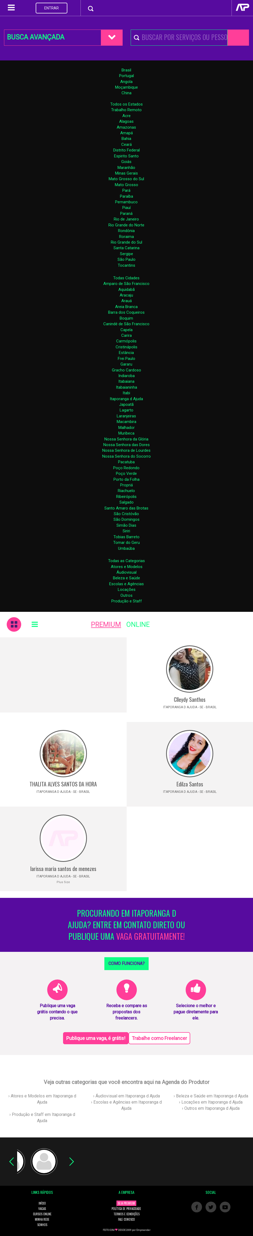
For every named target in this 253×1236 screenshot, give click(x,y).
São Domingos (126, 519)
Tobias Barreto (126, 536)
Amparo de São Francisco (126, 283)
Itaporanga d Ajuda (126, 398)
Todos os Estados (126, 104)
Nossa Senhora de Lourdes (126, 450)
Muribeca (126, 433)
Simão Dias (126, 525)
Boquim (126, 318)
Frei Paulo (126, 358)
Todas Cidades (126, 278)
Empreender (143, 1230)
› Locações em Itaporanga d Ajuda (211, 1102)
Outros (126, 595)
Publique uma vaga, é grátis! (95, 1038)
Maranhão (126, 167)
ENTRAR (51, 8)
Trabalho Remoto (126, 109)
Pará (126, 190)
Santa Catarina (126, 247)
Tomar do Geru (126, 542)
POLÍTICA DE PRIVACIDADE (126, 1208)
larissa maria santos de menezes (63, 869)
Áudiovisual (126, 572)
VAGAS (42, 1208)
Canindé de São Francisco (126, 323)
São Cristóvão (126, 513)
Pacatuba (126, 462)
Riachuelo (126, 490)
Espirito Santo (126, 156)
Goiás (126, 161)
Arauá (126, 300)
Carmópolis (126, 341)
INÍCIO (42, 1203)
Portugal (126, 75)
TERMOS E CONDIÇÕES (126, 1214)
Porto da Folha (126, 479)
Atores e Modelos (126, 566)
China (126, 93)
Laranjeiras (126, 416)
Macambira (126, 421)
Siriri (126, 531)
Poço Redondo (126, 467)
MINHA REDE (42, 1219)
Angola (126, 81)
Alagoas (126, 121)
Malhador (126, 427)
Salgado (126, 502)
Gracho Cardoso (126, 370)
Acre (126, 115)
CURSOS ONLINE (42, 1214)
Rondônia (126, 230)
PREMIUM (106, 624)
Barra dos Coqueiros (126, 312)
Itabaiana (126, 381)
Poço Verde (126, 473)
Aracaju (126, 295)
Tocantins (126, 265)
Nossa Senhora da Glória (126, 439)
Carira (126, 335)
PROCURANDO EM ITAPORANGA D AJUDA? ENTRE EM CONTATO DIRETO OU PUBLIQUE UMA (126, 925)
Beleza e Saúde (126, 578)
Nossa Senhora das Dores (126, 444)
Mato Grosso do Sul (126, 178)
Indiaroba (126, 375)
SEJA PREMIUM (126, 1203)
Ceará (126, 144)
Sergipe (126, 253)
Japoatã (126, 404)
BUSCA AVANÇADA (35, 37)
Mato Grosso (126, 184)
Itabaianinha (126, 387)
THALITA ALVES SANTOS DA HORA (63, 784)
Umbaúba (126, 548)
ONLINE (138, 624)
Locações (126, 589)
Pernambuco (126, 202)
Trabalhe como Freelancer (159, 1038)
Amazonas (126, 127)
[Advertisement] (63, 675)
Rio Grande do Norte (126, 225)
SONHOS (42, 1225)
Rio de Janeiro (126, 219)
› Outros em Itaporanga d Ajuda (211, 1108)
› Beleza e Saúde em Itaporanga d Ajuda (211, 1095)
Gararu (126, 364)
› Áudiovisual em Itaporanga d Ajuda (126, 1095)
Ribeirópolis (126, 496)
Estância (126, 352)
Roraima (126, 236)
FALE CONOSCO (126, 1219)
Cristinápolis (126, 347)
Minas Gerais (126, 173)
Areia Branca (126, 306)
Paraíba (126, 196)
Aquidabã (126, 289)
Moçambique (126, 87)
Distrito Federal (126, 150)
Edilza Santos (190, 784)
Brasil (126, 70)
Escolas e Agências (126, 583)
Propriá (126, 485)
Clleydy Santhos (190, 699)
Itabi (126, 393)
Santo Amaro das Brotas (126, 508)
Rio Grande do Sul (126, 242)
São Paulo (126, 259)
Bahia (126, 138)
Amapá (126, 133)
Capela (126, 329)
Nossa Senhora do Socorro (126, 456)
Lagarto (126, 410)
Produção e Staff (126, 601)
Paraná (126, 213)
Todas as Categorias (126, 560)
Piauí (126, 207)
